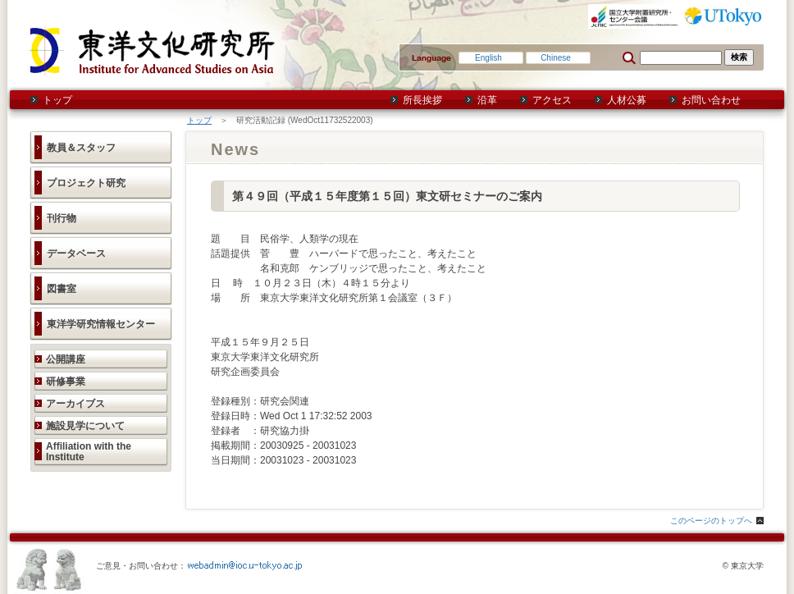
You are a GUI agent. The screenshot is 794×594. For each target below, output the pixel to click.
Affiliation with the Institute (88, 452)
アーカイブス (75, 403)
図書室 (61, 289)
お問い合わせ (711, 100)
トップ (57, 100)
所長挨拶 (422, 100)
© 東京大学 (743, 565)
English (488, 57)
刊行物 (61, 218)
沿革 (487, 100)
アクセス (552, 100)
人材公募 (626, 100)
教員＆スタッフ (81, 147)
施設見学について (85, 426)
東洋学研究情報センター (101, 324)
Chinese (556, 57)
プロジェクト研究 (86, 183)
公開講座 (65, 359)
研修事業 (65, 381)
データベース (76, 253)
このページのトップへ (711, 520)
